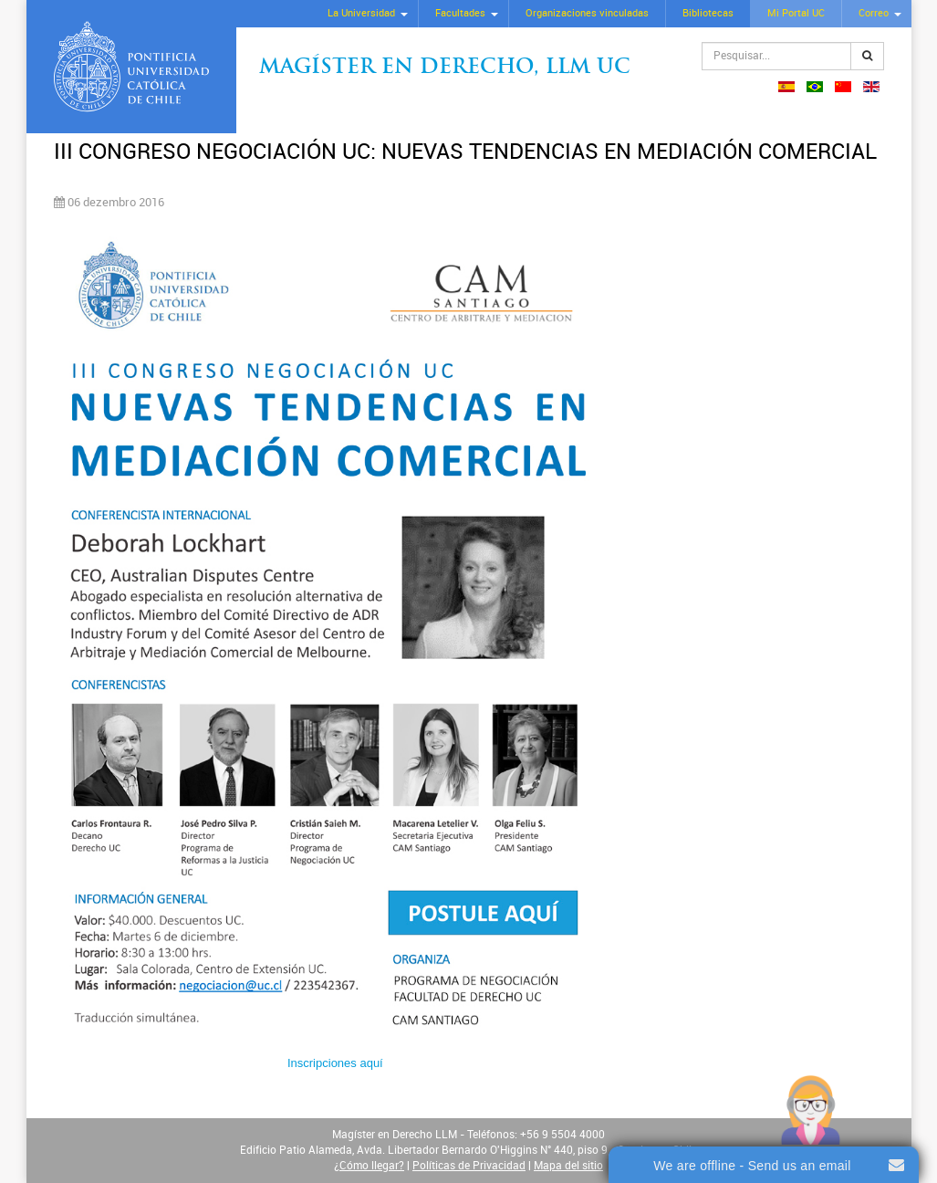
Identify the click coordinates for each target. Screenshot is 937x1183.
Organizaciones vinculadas (587, 13)
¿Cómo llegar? (369, 1165)
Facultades (460, 13)
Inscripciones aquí (335, 1063)
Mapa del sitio (568, 1165)
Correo (874, 13)
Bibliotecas (708, 13)
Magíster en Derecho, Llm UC (444, 68)
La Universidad (361, 13)
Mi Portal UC (796, 13)
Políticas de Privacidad (469, 1165)
